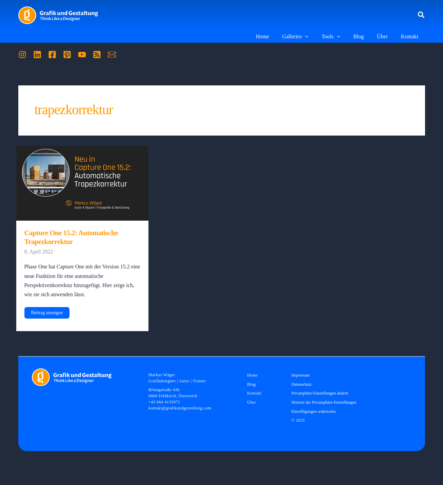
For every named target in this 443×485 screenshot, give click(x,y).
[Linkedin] (37, 54)
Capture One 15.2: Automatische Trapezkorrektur (71, 237)
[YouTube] (82, 54)
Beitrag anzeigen (47, 314)
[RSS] (97, 54)
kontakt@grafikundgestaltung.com (179, 408)
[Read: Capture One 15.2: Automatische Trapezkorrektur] (82, 183)
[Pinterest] (67, 54)
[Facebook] (52, 54)
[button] (421, 15)
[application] (315, 37)
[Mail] (112, 54)
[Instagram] (22, 54)
